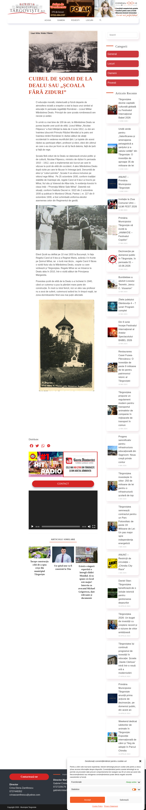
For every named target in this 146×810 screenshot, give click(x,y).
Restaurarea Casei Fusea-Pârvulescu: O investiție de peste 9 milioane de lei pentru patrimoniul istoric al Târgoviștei (127, 365)
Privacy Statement (111, 806)
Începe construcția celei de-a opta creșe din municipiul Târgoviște (40, 567)
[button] (140, 761)
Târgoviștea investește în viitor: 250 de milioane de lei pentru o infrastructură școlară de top (126, 484)
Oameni (112, 72)
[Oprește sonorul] (89, 525)
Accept (87, 800)
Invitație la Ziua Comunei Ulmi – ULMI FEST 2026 (127, 202)
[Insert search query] (122, 34)
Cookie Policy (97, 806)
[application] (63, 509)
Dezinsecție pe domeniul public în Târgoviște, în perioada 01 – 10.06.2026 (127, 257)
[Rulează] (32, 525)
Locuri (111, 62)
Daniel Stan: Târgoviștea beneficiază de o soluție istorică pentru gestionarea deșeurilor (127, 591)
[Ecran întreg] (93, 525)
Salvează (124, 800)
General (112, 53)
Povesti (112, 82)
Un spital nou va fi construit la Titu (63, 566)
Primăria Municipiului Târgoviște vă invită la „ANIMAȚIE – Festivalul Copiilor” (125, 228)
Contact (63, 483)
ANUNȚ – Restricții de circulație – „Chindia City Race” (125, 561)
